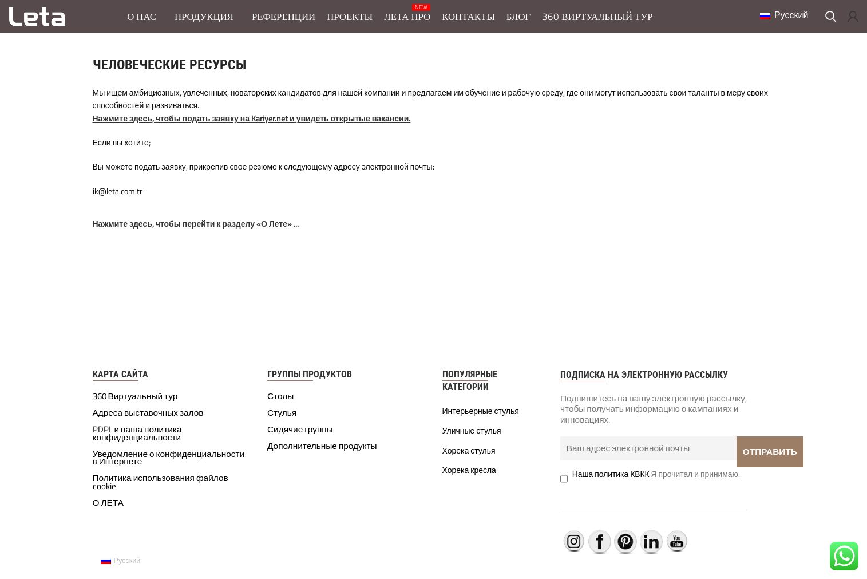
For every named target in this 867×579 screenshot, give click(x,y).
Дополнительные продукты (322, 453)
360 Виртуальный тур (135, 404)
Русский (777, 18)
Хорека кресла (469, 477)
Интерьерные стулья (480, 418)
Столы (280, 404)
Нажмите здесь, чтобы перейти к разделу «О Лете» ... (196, 231)
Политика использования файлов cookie (160, 490)
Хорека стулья (469, 457)
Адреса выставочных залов (148, 420)
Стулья (281, 420)
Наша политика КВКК (611, 481)
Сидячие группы (300, 437)
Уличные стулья (471, 438)
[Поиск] (831, 20)
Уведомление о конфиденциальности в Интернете (169, 465)
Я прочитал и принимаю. (656, 481)
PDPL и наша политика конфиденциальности (137, 441)
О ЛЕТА (108, 510)
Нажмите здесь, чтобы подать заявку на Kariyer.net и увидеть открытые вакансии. (252, 125)
